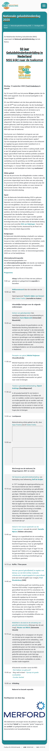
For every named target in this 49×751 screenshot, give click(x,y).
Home (6, 25)
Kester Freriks (20, 298)
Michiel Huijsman (33, 355)
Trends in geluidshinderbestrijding (24, 386)
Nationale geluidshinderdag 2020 (21, 25)
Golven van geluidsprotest (21, 313)
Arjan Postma (17, 425)
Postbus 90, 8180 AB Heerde (12, 747)
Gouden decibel (18, 677)
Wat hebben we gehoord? (22, 670)
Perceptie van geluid (19, 355)
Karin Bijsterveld (26, 318)
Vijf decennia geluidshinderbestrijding (25, 477)
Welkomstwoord (18, 289)
